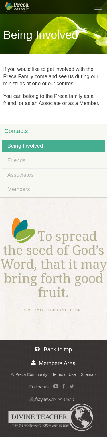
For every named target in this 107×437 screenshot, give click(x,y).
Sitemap (88, 374)
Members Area (53, 363)
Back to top (53, 349)
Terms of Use (64, 374)
